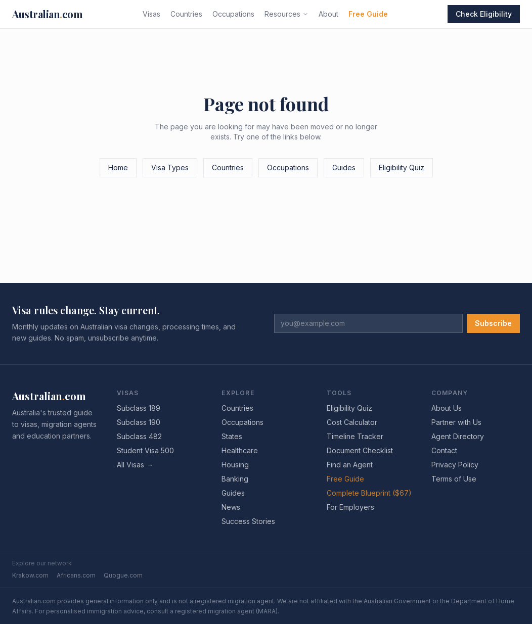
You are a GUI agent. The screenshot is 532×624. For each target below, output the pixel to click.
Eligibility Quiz (401, 167)
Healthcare (239, 450)
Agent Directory (457, 436)
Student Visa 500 (145, 450)
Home (118, 167)
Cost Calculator (352, 422)
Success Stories (248, 521)
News (230, 507)
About (328, 14)
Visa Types (170, 167)
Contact (444, 450)
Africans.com (76, 575)
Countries (186, 14)
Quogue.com (123, 575)
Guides (344, 167)
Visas (151, 14)
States (231, 436)
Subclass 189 (138, 408)
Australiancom (47, 14)
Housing (235, 464)
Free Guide (368, 14)
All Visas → (135, 464)
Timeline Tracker (355, 436)
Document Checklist (360, 450)
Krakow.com (30, 575)
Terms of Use (453, 478)
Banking (234, 478)
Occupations (233, 14)
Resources (286, 14)
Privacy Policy (454, 464)
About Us (446, 408)
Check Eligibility (484, 14)
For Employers (350, 507)
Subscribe (493, 323)
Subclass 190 (138, 422)
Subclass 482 (139, 436)
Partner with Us (456, 422)
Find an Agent (350, 464)
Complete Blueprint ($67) (369, 493)
